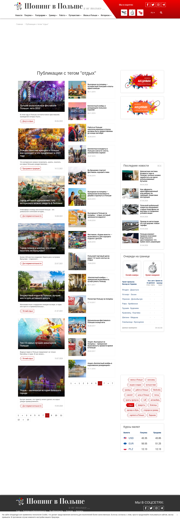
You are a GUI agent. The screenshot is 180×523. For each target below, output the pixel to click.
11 (61, 415)
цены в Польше (143, 395)
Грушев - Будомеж (130, 308)
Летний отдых (27, 311)
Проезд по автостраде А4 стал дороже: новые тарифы (149, 223)
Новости (18, 15)
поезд (156, 395)
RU (153, 13)
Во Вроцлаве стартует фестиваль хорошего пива (98, 171)
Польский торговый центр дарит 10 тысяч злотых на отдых (98, 258)
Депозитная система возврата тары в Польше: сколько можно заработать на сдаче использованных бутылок (150, 176)
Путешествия (75, 15)
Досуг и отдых (27, 121)
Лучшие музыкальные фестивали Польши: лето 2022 (38, 107)
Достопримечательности (31, 216)
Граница (53, 15)
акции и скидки (135, 384)
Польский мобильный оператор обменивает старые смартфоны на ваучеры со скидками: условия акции (149, 209)
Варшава (152, 415)
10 (56, 415)
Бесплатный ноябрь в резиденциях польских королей (97, 108)
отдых (130, 405)
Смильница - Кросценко (133, 322)
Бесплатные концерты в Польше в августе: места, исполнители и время (98, 150)
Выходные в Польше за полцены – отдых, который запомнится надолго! (99, 215)
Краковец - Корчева (131, 312)
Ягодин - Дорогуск (130, 289)
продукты (141, 405)
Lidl (144, 400)
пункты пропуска (132, 400)
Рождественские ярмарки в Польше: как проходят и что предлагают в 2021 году (40, 153)
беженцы (153, 405)
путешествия (151, 384)
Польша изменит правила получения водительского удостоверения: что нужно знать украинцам (150, 238)
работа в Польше (142, 389)
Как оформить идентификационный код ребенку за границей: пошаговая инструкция (149, 193)
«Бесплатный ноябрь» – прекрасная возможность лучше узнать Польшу (98, 279)
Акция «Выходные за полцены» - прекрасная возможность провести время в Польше (100, 345)
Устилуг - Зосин (129, 294)
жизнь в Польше (136, 379)
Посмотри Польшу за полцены (100, 299)
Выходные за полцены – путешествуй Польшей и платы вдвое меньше (100, 86)
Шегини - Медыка (130, 317)
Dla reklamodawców (56, 511)
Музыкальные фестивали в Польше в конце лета (99, 321)
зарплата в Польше (137, 415)
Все (160, 166)
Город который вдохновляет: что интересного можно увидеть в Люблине (41, 202)
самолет (129, 395)
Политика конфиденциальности (34, 511)
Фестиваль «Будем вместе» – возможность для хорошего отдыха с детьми (100, 236)
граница (128, 389)
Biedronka (157, 389)
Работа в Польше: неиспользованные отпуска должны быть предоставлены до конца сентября (100, 130)
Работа (63, 15)
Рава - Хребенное (130, 303)
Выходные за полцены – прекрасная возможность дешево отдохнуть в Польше (99, 193)
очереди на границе (151, 410)
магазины (151, 379)
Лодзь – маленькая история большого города (40, 392)
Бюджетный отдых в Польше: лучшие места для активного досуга (40, 297)
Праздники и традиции (31, 168)
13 (28, 420)
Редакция (69, 511)
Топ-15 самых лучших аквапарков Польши (38, 344)
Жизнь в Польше (91, 15)
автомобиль (155, 400)
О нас (18, 511)
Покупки (28, 15)
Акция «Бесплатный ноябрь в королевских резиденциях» (100, 364)
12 (19, 420)
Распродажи (41, 15)
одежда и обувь (133, 410)
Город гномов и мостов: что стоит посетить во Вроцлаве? (38, 249)
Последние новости (136, 165)
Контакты (79, 511)
